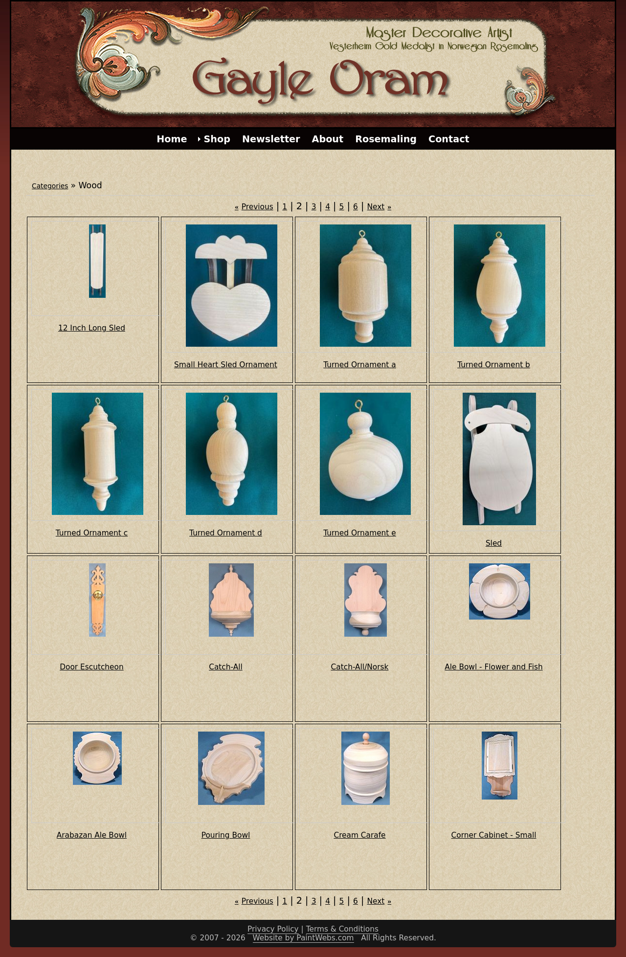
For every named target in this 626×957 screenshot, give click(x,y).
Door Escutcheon (92, 667)
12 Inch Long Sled (91, 328)
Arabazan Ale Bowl (92, 835)
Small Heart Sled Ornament (225, 364)
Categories (50, 186)
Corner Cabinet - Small (494, 835)
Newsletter (271, 139)
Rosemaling (386, 139)
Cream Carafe (359, 835)
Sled (494, 543)
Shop (217, 139)
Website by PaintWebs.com (303, 938)
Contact (449, 139)
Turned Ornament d (225, 533)
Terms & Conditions (342, 929)
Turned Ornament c (92, 533)
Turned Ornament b (493, 364)
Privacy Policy (273, 929)
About (328, 139)
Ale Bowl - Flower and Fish (493, 667)
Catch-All (226, 667)
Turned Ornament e (359, 533)
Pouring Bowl (225, 835)
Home (171, 139)
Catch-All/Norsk (360, 667)
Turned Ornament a (359, 364)
